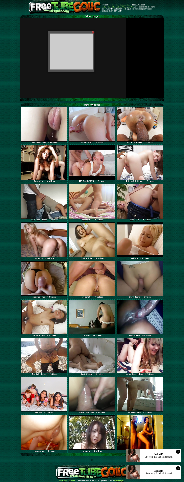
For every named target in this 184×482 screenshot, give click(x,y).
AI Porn (131, 7)
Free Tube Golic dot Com (121, 5)
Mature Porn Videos (119, 7)
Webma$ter (119, 481)
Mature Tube (106, 7)
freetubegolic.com (67, 481)
